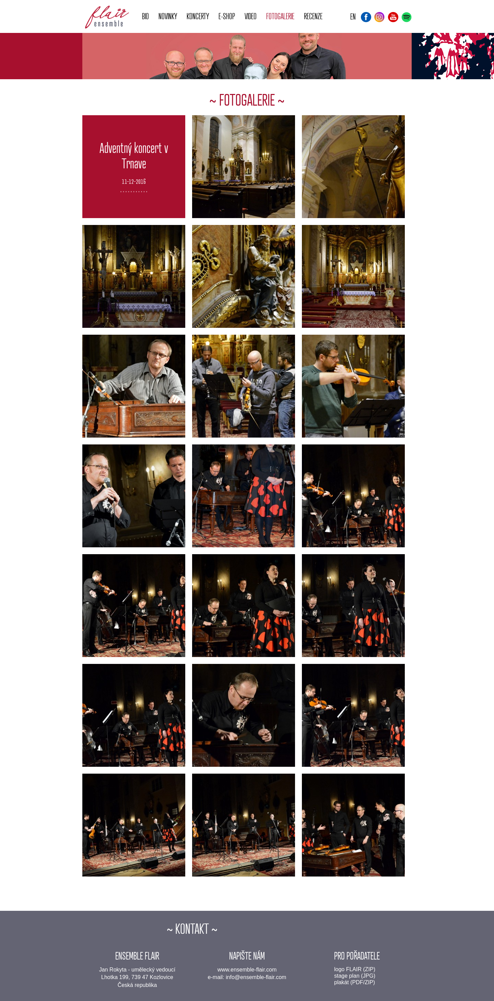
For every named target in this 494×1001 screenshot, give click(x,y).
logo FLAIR (348, 969)
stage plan (347, 976)
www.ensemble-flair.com (247, 970)
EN (353, 17)
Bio (145, 17)
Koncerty (198, 17)
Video (251, 17)
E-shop (227, 17)
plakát (341, 982)
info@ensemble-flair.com (256, 977)
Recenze (313, 17)
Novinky (167, 17)
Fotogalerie (280, 17)
